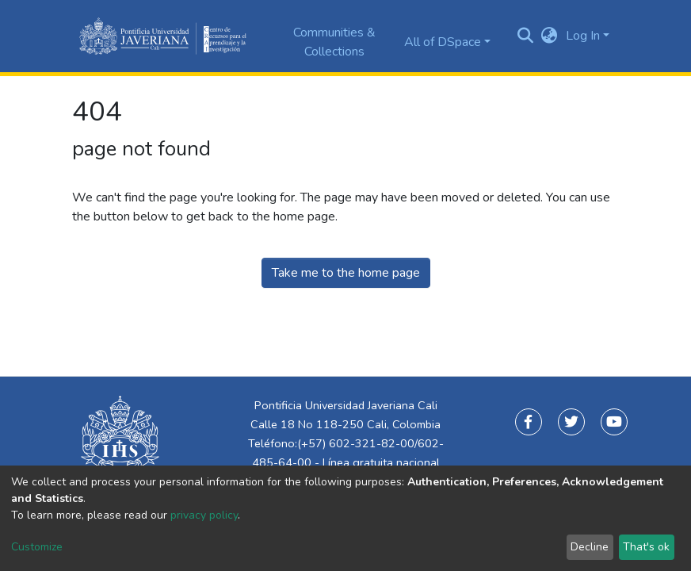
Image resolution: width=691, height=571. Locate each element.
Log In (583, 35)
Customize (37, 546)
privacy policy (204, 515)
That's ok (646, 546)
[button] (549, 35)
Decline (590, 546)
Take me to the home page (346, 273)
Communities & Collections (334, 42)
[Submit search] (525, 36)
